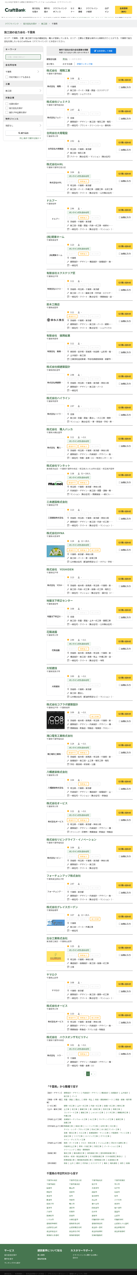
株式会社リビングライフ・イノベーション (71, 839)
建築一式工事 (69, 1105)
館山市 (72, 1188)
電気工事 (67, 1153)
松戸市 (117, 1188)
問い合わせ (124, 79)
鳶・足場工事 (95, 1109)
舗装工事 (84, 1112)
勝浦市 (49, 1200)
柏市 (116, 1196)
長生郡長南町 (119, 1231)
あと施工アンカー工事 (110, 1129)
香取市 (94, 1215)
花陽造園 (52, 632)
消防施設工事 (92, 1153)
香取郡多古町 (74, 1223)
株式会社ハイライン (58, 398)
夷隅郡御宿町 (74, 1235)
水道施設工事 (113, 1159)
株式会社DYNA (55, 533)
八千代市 (118, 1200)
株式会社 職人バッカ (60, 429)
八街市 (49, 1211)
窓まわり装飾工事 (118, 1143)
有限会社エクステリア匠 (61, 273)
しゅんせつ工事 (97, 1112)
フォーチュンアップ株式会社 (64, 876)
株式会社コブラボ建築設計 (62, 704)
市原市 (72, 1200)
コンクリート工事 (71, 1112)
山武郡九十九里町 (121, 1223)
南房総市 (50, 1215)
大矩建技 (52, 668)
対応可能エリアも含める (19, 77)
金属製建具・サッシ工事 (99, 1132)
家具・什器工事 (85, 1146)
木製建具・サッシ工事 (120, 1132)
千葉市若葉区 (119, 1180)
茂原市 (72, 1192)
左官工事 (104, 1126)
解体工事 (121, 1105)
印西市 (72, 1211)
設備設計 (114, 1092)
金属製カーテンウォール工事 (75, 1119)
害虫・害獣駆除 (83, 1149)
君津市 (117, 1203)
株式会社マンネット (58, 465)
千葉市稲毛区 (97, 1180)
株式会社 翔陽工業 (58, 70)
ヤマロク (52, 974)
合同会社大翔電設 (57, 133)
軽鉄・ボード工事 (71, 1143)
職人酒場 (80, 10)
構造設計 (105, 1092)
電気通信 (113, 1163)
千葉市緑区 (51, 1184)
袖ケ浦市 (118, 1207)
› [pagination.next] (94, 1073)
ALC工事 (93, 1119)
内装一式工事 (96, 1105)
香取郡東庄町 (97, 1223)
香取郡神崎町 (52, 1223)
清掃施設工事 (99, 1159)
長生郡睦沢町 (119, 1227)
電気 (105, 1163)
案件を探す (47, 10)
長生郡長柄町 (97, 1231)
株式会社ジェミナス (58, 102)
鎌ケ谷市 (95, 1203)
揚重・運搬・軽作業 (123, 1099)
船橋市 (49, 1188)
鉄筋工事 (116, 1109)
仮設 (65, 1163)
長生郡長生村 (52, 1231)
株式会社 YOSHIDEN (60, 569)
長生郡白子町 (74, 1231)
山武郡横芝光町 (75, 1227)
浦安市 (72, 1207)
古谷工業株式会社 (57, 938)
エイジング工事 (91, 1136)
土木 (72, 1163)
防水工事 (95, 1129)
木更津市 (95, 1188)
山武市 (117, 1215)
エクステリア (95, 1163)
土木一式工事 (82, 1105)
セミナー (72, 10)
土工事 (66, 1109)
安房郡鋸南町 (97, 1235)
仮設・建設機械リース (104, 1099)
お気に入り (124, 87)
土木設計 (124, 1092)
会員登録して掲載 (103, 50)
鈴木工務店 (53, 304)
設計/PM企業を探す (18, 112)
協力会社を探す (36, 10)
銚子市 (94, 1184)
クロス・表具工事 (88, 1143)
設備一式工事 (109, 1105)
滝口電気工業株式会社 (60, 736)
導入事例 (41, 1255)
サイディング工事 (106, 1119)
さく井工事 (110, 1112)
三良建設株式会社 (57, 502)
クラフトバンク (12, 23)
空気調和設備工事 (107, 1153)
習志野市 (95, 1196)
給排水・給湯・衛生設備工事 (75, 1156)
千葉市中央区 (52, 1180)
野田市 (49, 1192)
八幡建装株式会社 (57, 772)
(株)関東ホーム (55, 237)
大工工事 (82, 1132)
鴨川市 (72, 1203)
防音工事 (97, 1146)
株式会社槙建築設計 (58, 367)
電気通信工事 (79, 1153)
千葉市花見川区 (75, 1180)
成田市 (94, 1192)
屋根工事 (119, 1119)
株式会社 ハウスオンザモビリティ (67, 1037)
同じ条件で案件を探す (29, 138)
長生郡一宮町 (97, 1227)
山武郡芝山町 (52, 1227)
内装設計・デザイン (91, 1092)
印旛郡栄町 (118, 1219)
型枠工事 (106, 1109)
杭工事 (74, 1109)
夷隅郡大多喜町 (53, 1235)
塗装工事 (67, 1136)
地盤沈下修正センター (60, 600)
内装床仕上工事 (70, 1146)
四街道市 (95, 1207)
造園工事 (67, 1122)
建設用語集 (41, 1258)
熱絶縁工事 (68, 1126)
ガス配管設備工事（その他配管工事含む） (107, 1156)
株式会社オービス (57, 803)
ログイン (107, 10)
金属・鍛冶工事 (70, 1132)
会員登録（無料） (123, 10)
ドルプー (52, 200)
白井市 (94, 1211)
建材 (78, 1163)
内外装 (85, 1163)
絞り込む (23, 132)
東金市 (49, 1196)
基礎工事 (83, 1109)
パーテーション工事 (112, 1146)
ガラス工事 (104, 1136)
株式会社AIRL (55, 164)
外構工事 (67, 1115)
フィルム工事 (103, 1143)
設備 (128, 1163)
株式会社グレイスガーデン (62, 907)
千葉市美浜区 (74, 1184)
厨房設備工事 (69, 1159)
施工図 (44, 23)
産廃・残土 (87, 1099)
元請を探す (14, 103)
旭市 (71, 1196)
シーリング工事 (91, 1126)
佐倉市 (117, 1192)
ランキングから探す (12, 1262)
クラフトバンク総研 (92, 10)
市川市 (117, 1184)
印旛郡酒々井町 (98, 1219)
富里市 (117, 1211)
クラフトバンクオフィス (60, 10)
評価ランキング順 (84, 63)
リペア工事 (78, 1136)
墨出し (78, 1099)
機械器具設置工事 (84, 1159)
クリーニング (69, 1149)
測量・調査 (68, 1099)
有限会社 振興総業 (58, 335)
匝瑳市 (72, 1215)
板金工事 (79, 1126)
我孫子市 (50, 1203)
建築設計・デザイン (72, 1092)
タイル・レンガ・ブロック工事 (76, 1129)
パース (74, 1096)
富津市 (49, 1207)
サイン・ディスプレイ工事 (74, 1139)
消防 (121, 1163)
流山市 (94, 1200)
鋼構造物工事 (122, 1112)
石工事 (113, 1126)
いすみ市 (50, 1219)
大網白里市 (73, 1219)
